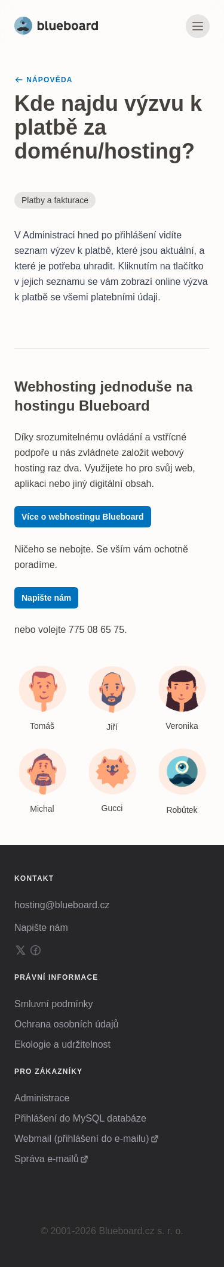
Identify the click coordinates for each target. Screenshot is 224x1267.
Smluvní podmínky (53, 1004)
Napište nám (46, 598)
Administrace (41, 1098)
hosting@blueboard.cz (61, 905)
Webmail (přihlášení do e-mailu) (81, 1139)
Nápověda (43, 80)
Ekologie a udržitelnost (62, 1044)
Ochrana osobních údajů (66, 1024)
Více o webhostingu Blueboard (83, 516)
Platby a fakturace (55, 200)
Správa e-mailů (46, 1159)
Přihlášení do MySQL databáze (80, 1118)
